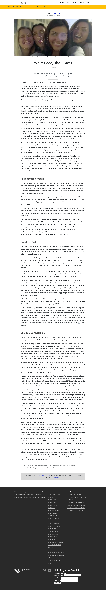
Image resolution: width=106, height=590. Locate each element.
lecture (23, 313)
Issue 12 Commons (53, 523)
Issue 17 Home (52, 537)
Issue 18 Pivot (52, 539)
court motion (80, 111)
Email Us (23, 570)
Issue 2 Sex (51, 497)
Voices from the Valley (75, 510)
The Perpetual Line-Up (76, 188)
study (68, 288)
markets (73, 403)
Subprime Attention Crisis (76, 505)
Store (74, 2)
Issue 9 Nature (52, 515)
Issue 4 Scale (52, 502)
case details (49, 111)
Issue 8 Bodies (52, 513)
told (79, 322)
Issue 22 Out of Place (55, 560)
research (47, 229)
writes (49, 378)
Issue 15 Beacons (53, 531)
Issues (62, 2)
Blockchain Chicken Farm (75, 502)
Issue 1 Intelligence (54, 494)
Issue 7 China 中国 (53, 510)
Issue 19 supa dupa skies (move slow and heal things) (55, 544)
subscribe (56, 477)
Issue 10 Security (53, 518)
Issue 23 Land (52, 563)
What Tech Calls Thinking (76, 507)
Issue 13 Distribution (54, 526)
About (88, 2)
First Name (57, 578)
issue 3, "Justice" (44, 475)
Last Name (57, 580)
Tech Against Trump (74, 494)
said (61, 301)
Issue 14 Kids (52, 529)
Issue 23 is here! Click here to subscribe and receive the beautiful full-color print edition (30, 7)
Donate (68, 2)
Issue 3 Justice (52, 500)
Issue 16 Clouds (53, 534)
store (73, 475)
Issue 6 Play (51, 507)
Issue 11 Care (52, 521)
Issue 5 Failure (52, 505)
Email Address (59, 575)
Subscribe (81, 2)
